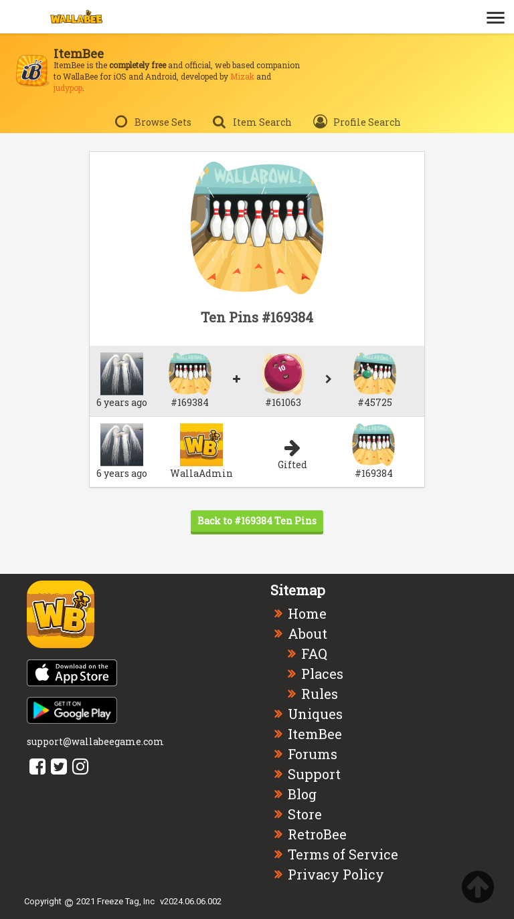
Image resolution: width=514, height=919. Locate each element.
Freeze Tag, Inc (126, 901)
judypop (68, 87)
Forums (312, 753)
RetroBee (317, 834)
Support (314, 774)
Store (305, 814)
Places (322, 673)
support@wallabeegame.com (95, 741)
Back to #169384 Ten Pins (257, 520)
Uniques (315, 713)
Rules (319, 693)
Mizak (242, 76)
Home (307, 613)
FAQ (314, 653)
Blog (302, 794)
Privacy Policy (336, 874)
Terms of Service (343, 854)
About (307, 633)
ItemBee (315, 733)
